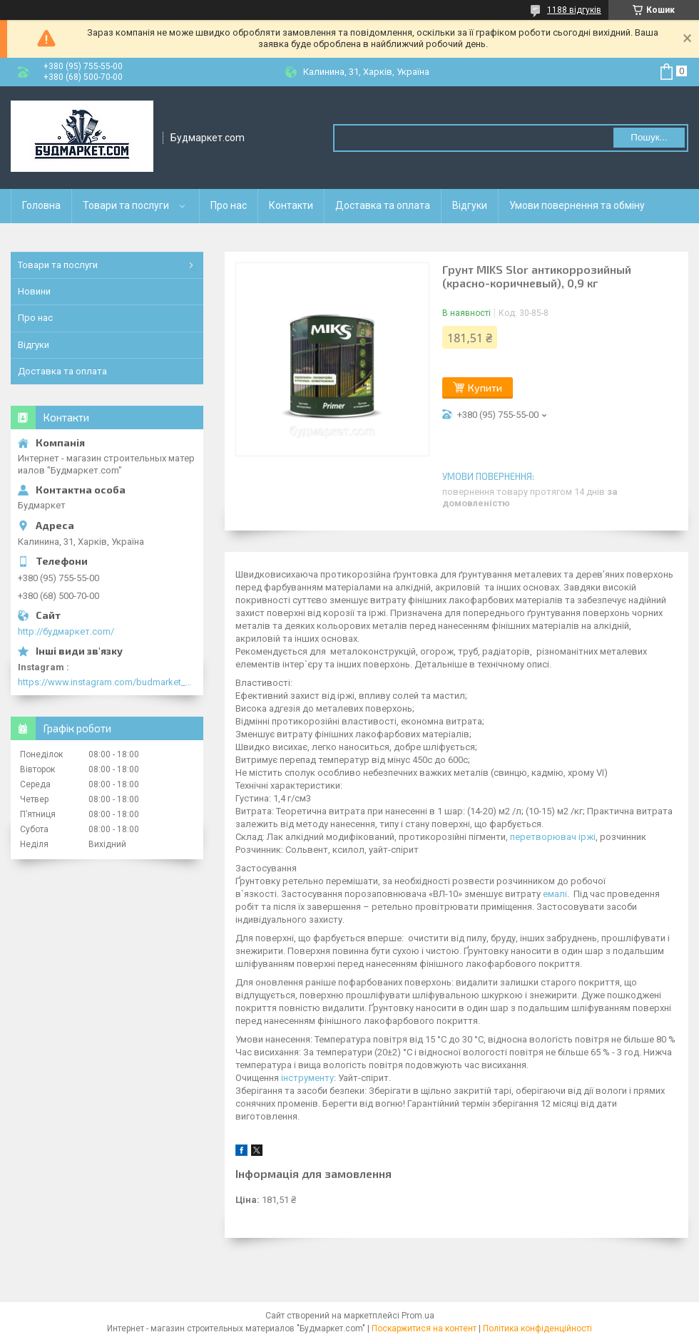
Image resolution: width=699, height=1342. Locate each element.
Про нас (228, 205)
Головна (41, 205)
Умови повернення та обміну (577, 205)
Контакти (291, 205)
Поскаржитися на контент (424, 1328)
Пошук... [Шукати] (649, 137)
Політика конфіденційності (537, 1328)
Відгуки (469, 205)
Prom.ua (418, 1316)
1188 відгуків (574, 10)
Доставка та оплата (382, 205)
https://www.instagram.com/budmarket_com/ (107, 682)
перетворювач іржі (553, 836)
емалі (555, 893)
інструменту (307, 1077)
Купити (485, 387)
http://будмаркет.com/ (66, 631)
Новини (34, 291)
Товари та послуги (126, 205)
